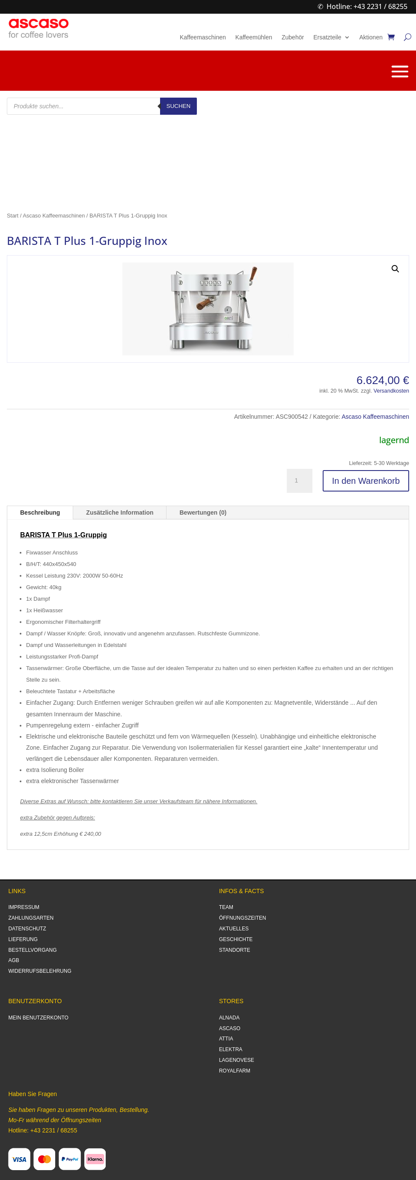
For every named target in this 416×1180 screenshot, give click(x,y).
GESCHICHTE (236, 939)
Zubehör (293, 37)
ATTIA (226, 1039)
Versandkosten (391, 391)
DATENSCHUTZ (27, 929)
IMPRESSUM (23, 907)
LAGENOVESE (236, 1060)
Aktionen (371, 37)
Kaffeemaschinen (203, 37)
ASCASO (230, 1028)
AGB (13, 960)
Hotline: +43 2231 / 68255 (367, 6)
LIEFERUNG (23, 939)
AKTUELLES (234, 929)
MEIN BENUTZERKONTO (38, 1018)
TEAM (226, 907)
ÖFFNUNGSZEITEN (242, 918)
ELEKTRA (231, 1049)
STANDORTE (234, 950)
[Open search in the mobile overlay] (102, 106)
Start (12, 215)
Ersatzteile (327, 37)
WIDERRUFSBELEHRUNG (39, 971)
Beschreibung (40, 512)
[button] (395, 269)
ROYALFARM (234, 1071)
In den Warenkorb (366, 481)
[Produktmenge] (299, 481)
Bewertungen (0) (202, 512)
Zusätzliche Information (119, 512)
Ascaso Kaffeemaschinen (54, 215)
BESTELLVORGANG (32, 950)
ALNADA (229, 1018)
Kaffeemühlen (253, 37)
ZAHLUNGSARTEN (30, 918)
